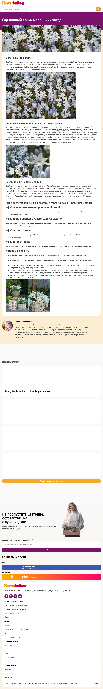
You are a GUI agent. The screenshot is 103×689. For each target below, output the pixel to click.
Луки (6, 653)
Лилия (6, 674)
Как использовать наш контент (16, 630)
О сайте (7, 626)
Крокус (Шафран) (11, 657)
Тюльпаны (8, 646)
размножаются (53, 255)
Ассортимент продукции (13, 613)
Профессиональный (12, 637)
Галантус (7, 661)
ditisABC (96, 683)
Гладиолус (8, 677)
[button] (99, 3)
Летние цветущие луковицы (15, 609)
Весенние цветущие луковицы (16, 606)
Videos (6, 617)
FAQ (5, 633)
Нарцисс (7, 650)
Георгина (8, 670)
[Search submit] (98, 9)
